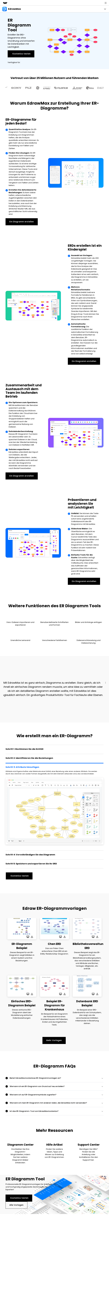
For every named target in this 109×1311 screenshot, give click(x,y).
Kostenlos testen (21, 53)
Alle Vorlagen (16, 1205)
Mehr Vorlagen (54, 1040)
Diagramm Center (20, 1145)
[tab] (54, 749)
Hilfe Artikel (54, 1145)
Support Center (88, 1145)
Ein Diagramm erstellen (21, 221)
